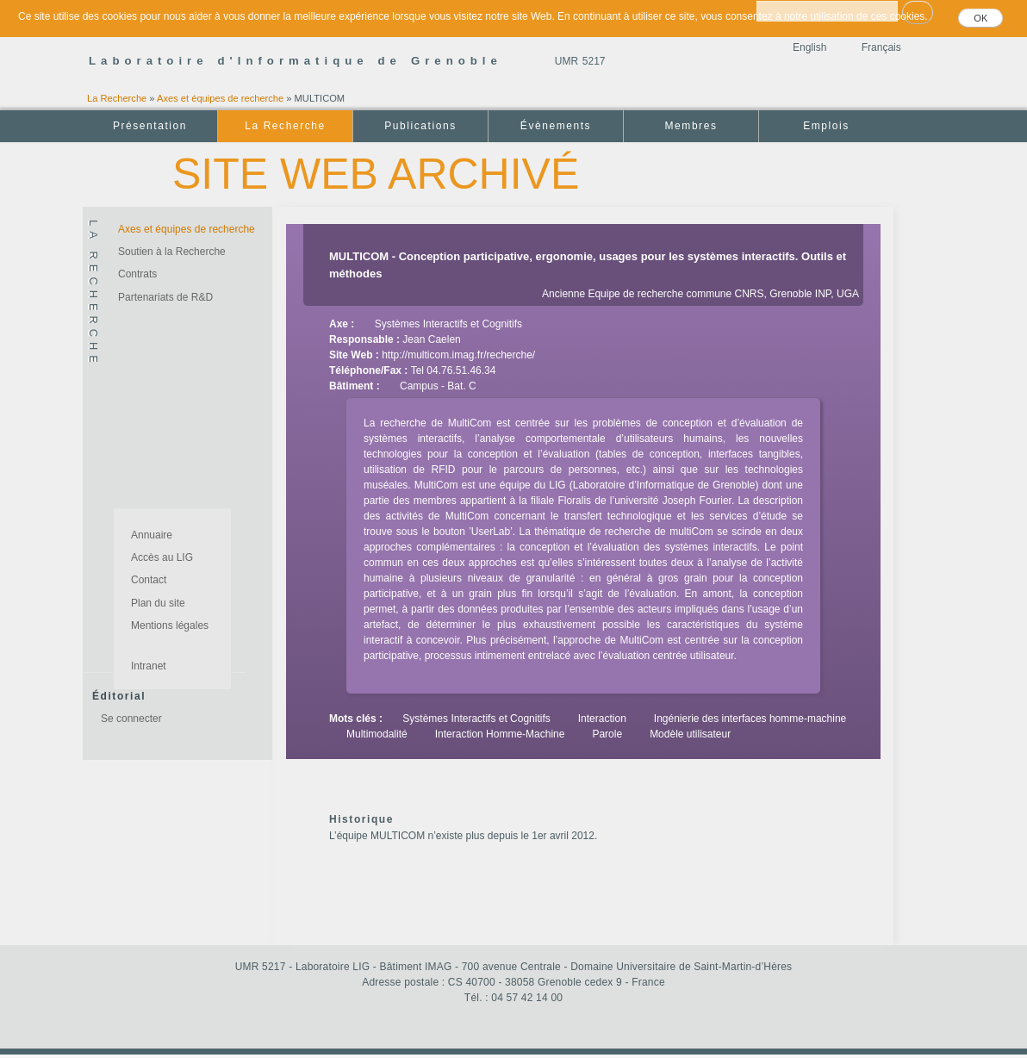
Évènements (555, 126)
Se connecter (131, 719)
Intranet (148, 666)
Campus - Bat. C (438, 386)
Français (881, 47)
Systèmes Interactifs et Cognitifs (448, 324)
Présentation (150, 126)
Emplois (826, 126)
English (809, 47)
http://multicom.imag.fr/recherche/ (458, 355)
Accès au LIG (162, 557)
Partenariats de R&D (165, 297)
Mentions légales (170, 625)
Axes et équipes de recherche (220, 98)
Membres (691, 126)
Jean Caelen (431, 339)
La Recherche (116, 98)
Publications (420, 126)
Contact (148, 580)
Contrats (137, 274)
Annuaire (151, 535)
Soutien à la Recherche (172, 252)
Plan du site (158, 603)
